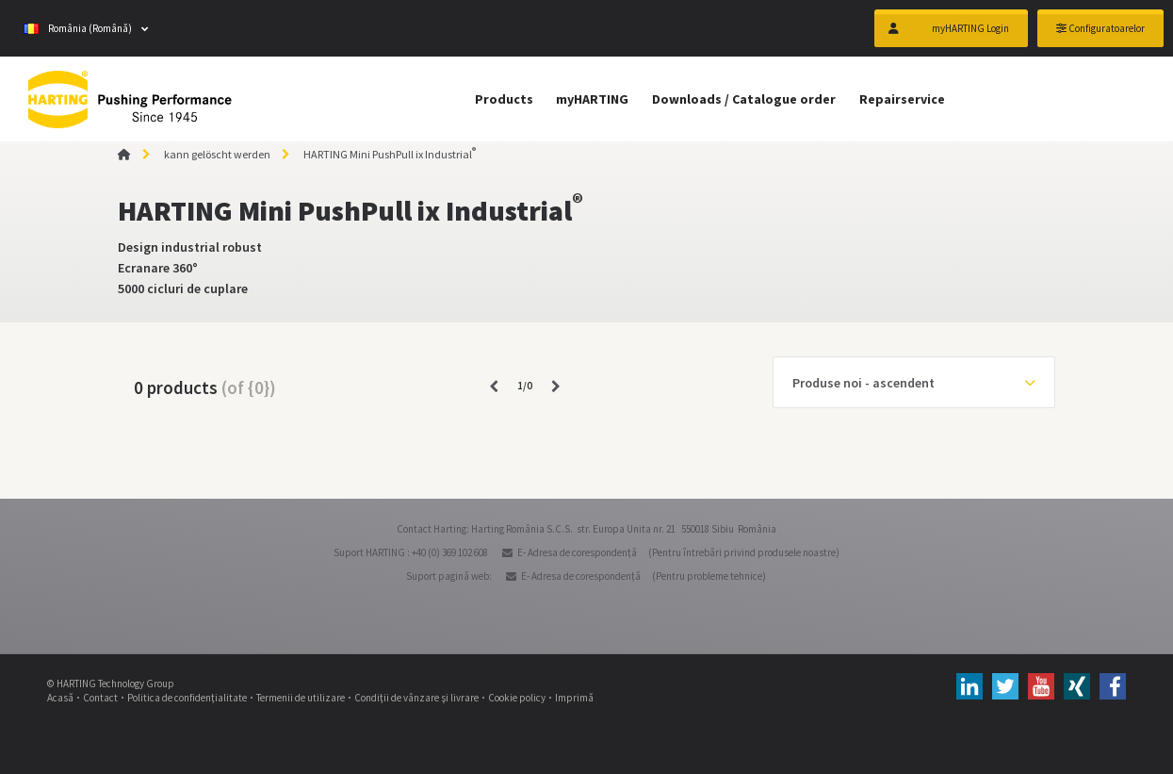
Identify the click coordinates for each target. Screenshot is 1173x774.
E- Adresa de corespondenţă (577, 552)
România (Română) (78, 28)
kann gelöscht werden (217, 154)
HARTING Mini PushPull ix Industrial (389, 154)
